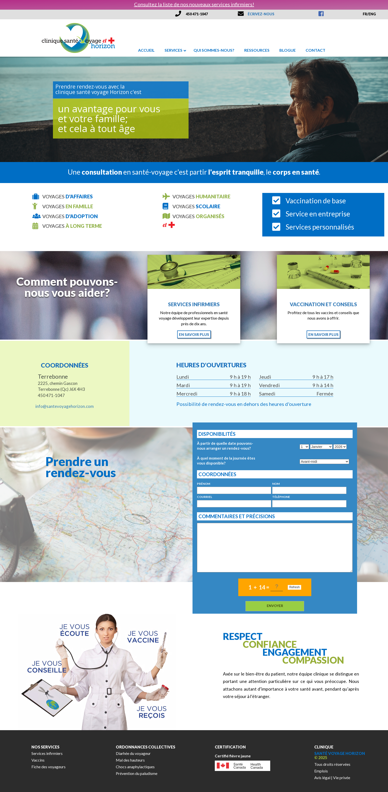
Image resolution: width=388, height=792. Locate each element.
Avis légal (322, 777)
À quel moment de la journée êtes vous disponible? (226, 460)
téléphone (281, 497)
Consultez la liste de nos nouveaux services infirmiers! (194, 4)
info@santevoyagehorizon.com (64, 406)
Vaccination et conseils (323, 304)
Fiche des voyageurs (48, 766)
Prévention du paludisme (136, 773)
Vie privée (341, 777)
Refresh (294, 587)
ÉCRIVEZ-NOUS (261, 14)
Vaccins (38, 760)
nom (276, 484)
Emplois (321, 771)
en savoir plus (194, 334)
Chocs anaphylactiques (135, 766)
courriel (204, 497)
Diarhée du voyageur (133, 753)
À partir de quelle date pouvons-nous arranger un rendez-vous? (225, 445)
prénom (203, 484)
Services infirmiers (194, 304)
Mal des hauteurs (130, 760)
